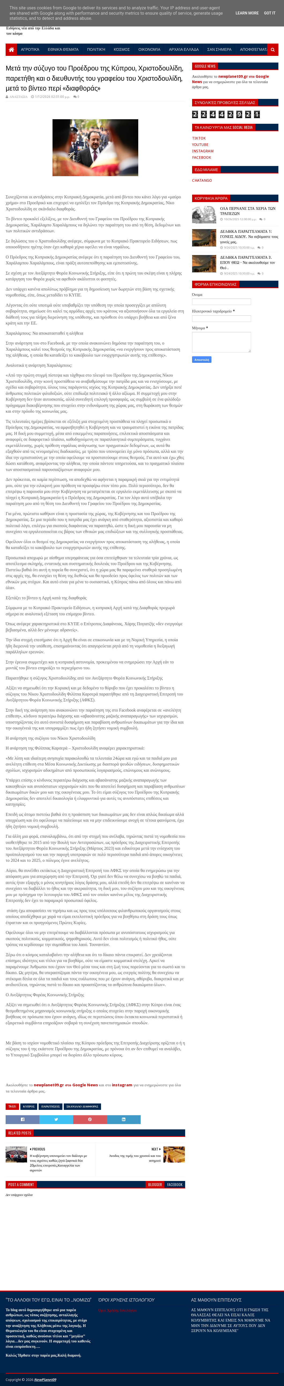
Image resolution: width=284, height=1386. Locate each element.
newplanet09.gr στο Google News (66, 1085)
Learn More (247, 13)
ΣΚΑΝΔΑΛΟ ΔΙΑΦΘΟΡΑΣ (82, 1106)
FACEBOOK (201, 157)
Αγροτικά (30, 49)
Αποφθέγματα (254, 49)
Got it (269, 13)
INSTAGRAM (203, 151)
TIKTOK (199, 138)
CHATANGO (202, 180)
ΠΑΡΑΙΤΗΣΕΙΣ (50, 1106)
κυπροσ (29, 1106)
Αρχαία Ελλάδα (184, 49)
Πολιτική (96, 49)
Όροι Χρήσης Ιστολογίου (117, 1310)
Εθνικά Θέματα (63, 49)
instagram (122, 1085)
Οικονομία (149, 49)
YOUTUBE (200, 144)
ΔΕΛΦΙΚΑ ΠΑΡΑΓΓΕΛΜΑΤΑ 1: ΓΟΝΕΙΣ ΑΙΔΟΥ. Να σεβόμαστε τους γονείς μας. (249, 236)
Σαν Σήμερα (219, 49)
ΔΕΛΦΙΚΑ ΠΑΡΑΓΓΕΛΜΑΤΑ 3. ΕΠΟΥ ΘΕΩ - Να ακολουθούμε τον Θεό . (247, 262)
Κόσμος (122, 49)
